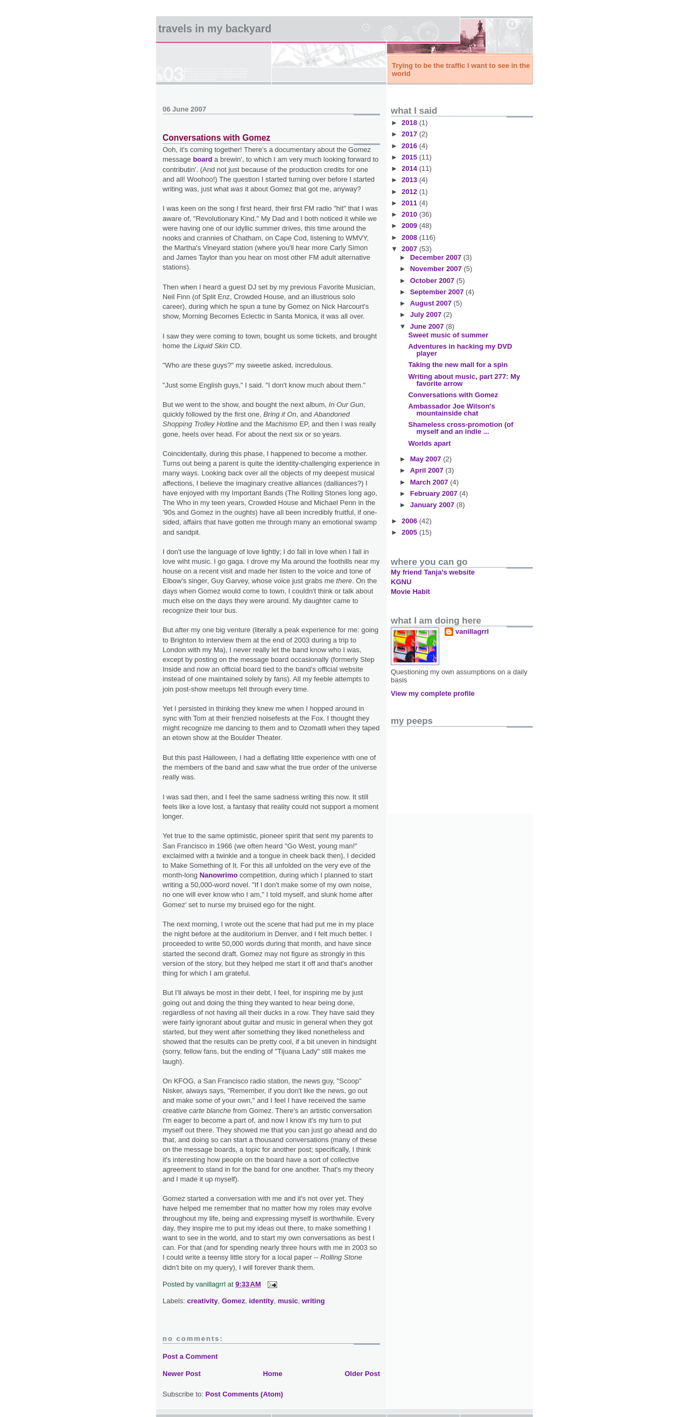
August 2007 (432, 303)
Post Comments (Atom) (244, 1394)
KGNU (401, 582)
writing (313, 1301)
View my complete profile (433, 693)
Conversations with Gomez (216, 137)
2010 (410, 214)
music (288, 1301)
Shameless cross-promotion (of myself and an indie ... (460, 428)
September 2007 (438, 292)
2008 (410, 237)
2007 (410, 249)
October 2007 (433, 281)
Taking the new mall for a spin (458, 365)
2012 (410, 192)
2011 (410, 203)
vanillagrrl (472, 631)
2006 (410, 521)
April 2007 (428, 470)
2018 (410, 123)
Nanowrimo (219, 875)
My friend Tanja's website (433, 572)
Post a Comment (190, 1356)
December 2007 (436, 257)
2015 (410, 157)
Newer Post (182, 1374)
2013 (410, 180)
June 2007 (428, 326)
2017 (410, 134)
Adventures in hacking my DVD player (460, 349)
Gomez (233, 1301)
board (202, 159)
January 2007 (433, 505)
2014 (410, 168)
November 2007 (437, 269)
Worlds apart (429, 443)
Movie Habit (410, 591)
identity (261, 1301)
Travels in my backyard (214, 28)
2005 (410, 532)
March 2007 (430, 482)
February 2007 (435, 493)
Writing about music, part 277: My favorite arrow (464, 380)
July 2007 (427, 314)
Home (272, 1374)
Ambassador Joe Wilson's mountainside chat (451, 409)
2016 (410, 146)
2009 (410, 226)
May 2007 (426, 459)
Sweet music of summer (448, 335)
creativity (202, 1301)
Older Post (362, 1374)
